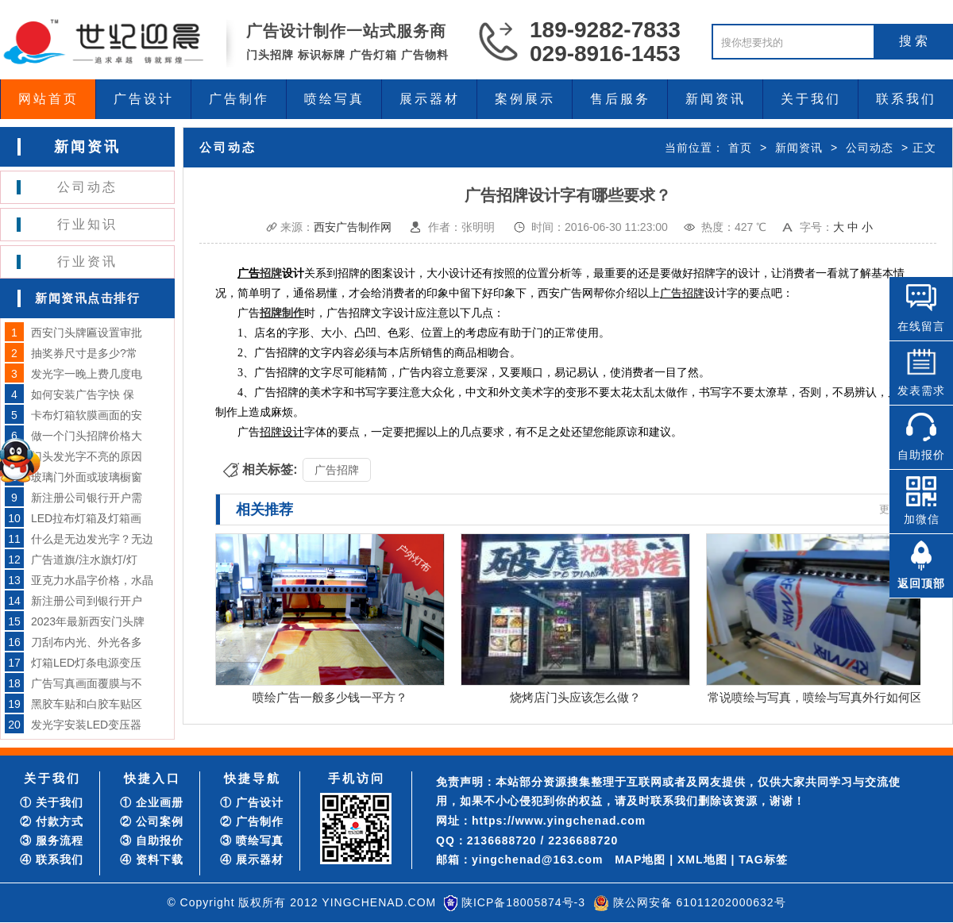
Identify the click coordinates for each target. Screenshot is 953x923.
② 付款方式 (51, 821)
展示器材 (429, 99)
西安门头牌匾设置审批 (86, 332)
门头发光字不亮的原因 (86, 456)
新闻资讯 (715, 99)
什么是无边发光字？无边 (92, 539)
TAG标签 (763, 859)
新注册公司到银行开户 (86, 600)
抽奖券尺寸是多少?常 (84, 353)
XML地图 (702, 859)
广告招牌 (336, 469)
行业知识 (87, 224)
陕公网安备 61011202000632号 (699, 902)
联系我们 (906, 99)
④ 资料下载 (151, 859)
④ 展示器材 (252, 859)
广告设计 (144, 99)
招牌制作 (282, 313)
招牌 (271, 273)
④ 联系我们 (51, 859)
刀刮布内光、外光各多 (86, 642)
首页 (740, 147)
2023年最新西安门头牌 (88, 621)
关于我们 (811, 99)
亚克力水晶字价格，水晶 (92, 580)
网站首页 (48, 99)
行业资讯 (87, 261)
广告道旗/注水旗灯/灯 (84, 559)
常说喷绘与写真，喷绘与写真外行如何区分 (821, 697)
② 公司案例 (151, 821)
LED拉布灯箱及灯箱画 (86, 518)
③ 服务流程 (51, 840)
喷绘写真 (334, 99)
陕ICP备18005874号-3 (523, 902)
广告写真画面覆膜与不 (86, 683)
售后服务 (620, 99)
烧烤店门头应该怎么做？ (575, 697)
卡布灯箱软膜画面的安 (86, 415)
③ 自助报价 (151, 840)
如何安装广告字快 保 (82, 394)
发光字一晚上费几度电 (86, 373)
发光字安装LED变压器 (86, 724)
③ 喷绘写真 (252, 840)
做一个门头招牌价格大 (86, 435)
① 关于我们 (51, 802)
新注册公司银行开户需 (86, 497)
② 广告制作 (252, 821)
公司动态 (87, 187)
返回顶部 (921, 583)
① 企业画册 (151, 802)
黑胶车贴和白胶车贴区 (86, 704)
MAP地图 (640, 859)
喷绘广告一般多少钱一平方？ (330, 697)
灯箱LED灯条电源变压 (86, 662)
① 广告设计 (252, 802)
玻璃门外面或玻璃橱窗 (86, 477)
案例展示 (525, 99)
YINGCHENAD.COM (379, 902)
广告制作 (239, 99)
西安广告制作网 (353, 227)
